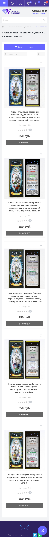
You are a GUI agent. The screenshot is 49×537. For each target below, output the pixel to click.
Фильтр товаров (24, 47)
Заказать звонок (38, 13)
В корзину (24, 142)
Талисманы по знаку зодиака (18, 27)
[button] (20, 3)
